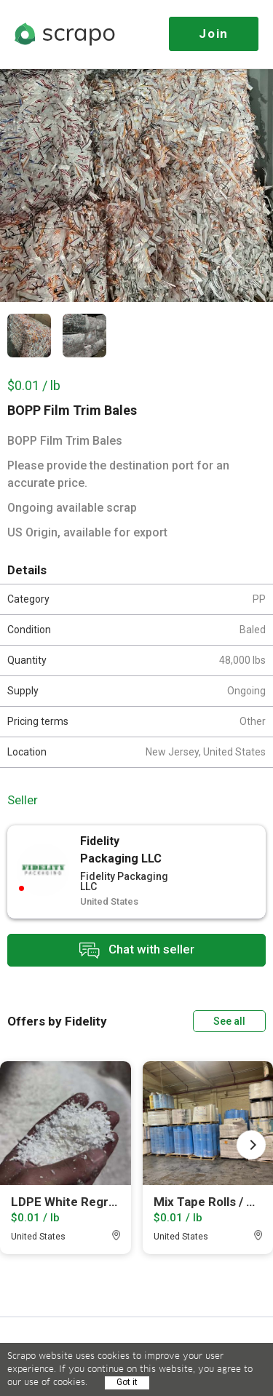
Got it (127, 1382)
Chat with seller (136, 950)
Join (214, 33)
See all (229, 1021)
